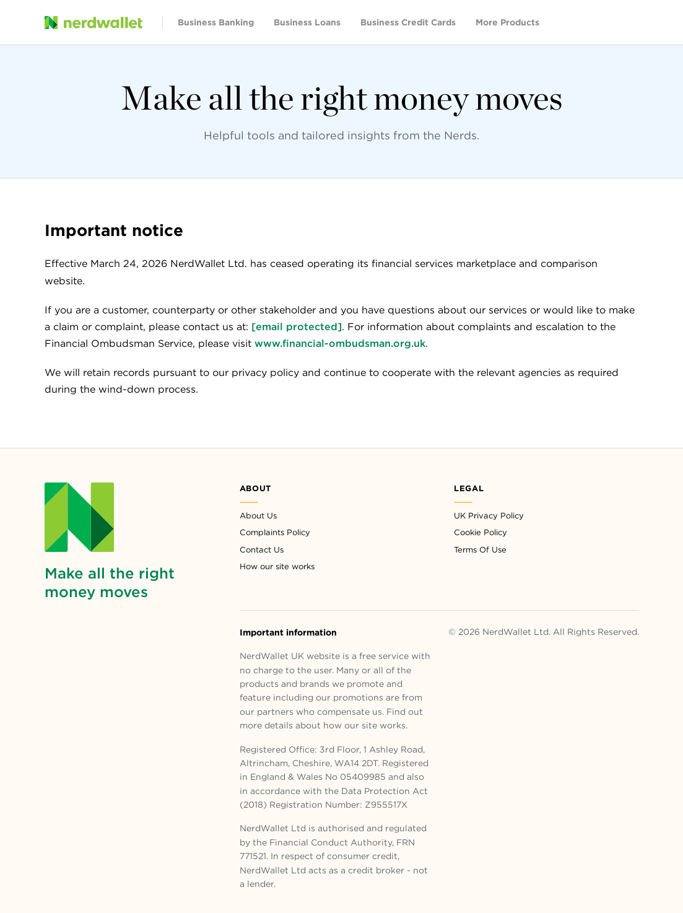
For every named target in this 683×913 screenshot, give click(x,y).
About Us (258, 515)
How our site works (277, 566)
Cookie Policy (480, 532)
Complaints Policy (275, 532)
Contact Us (262, 549)
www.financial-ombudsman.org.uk (339, 343)
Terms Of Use (480, 549)
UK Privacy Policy (489, 515)
